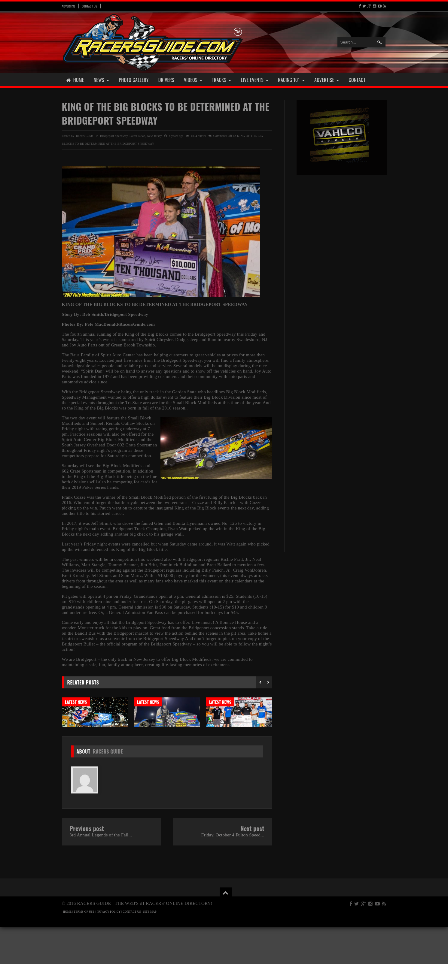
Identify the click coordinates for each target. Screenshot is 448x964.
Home (75, 79)
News (101, 79)
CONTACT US (132, 948)
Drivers (166, 79)
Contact (357, 79)
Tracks (221, 79)
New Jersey (154, 135)
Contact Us (89, 6)
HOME (67, 948)
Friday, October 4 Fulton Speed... (232, 871)
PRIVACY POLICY (108, 948)
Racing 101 (291, 79)
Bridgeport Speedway (114, 135)
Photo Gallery (133, 79)
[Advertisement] (342, 273)
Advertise (68, 6)
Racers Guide (108, 788)
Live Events (255, 79)
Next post (252, 865)
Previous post (87, 865)
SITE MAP (150, 948)
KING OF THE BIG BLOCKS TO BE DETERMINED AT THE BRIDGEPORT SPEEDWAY (166, 113)
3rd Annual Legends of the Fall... (101, 871)
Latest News (137, 135)
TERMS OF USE (84, 948)
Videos (193, 79)
